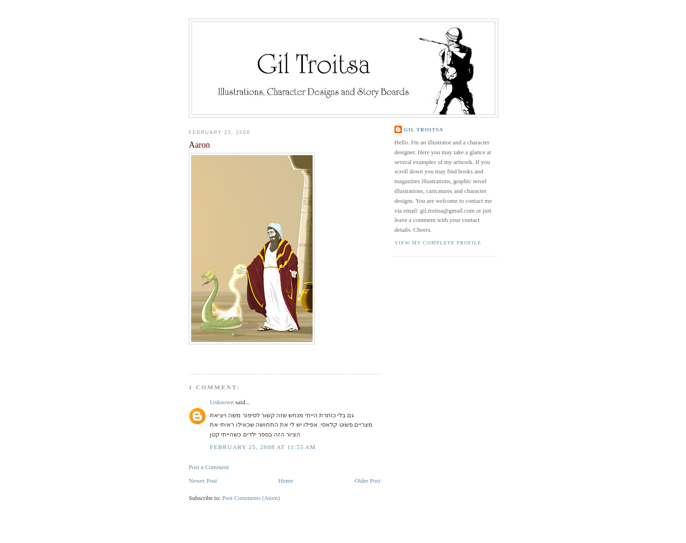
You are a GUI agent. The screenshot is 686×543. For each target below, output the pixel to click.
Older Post (367, 480)
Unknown (222, 402)
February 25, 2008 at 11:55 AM (263, 446)
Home (286, 480)
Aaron (199, 145)
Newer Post (203, 480)
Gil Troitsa (423, 129)
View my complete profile (437, 242)
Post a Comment (209, 467)
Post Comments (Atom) (251, 497)
